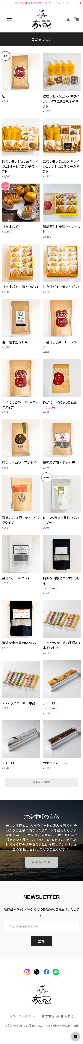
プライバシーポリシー (22, 1016)
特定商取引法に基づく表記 (57, 1016)
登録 (41, 941)
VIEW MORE (41, 782)
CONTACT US (41, 862)
